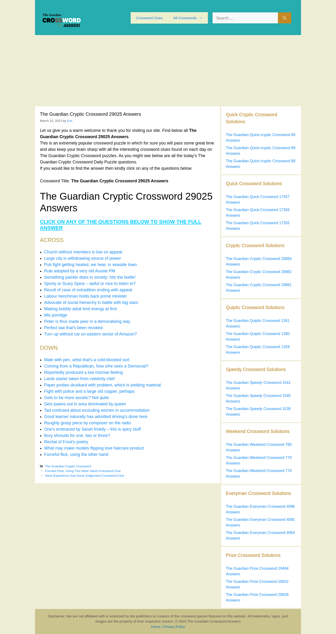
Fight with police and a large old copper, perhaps (89, 391)
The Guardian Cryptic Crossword (68, 466)
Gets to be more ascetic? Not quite (76, 397)
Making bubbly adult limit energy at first (80, 308)
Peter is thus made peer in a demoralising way (87, 321)
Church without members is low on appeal (83, 252)
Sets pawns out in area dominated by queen (85, 404)
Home (155, 627)
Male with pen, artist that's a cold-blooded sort (87, 359)
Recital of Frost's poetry (66, 441)
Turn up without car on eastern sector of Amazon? (90, 334)
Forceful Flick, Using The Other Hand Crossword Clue (83, 471)
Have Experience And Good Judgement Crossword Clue (84, 475)
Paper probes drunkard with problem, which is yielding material (102, 385)
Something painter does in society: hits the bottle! (90, 277)
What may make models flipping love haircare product (94, 448)
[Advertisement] (168, 70)
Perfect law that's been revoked (73, 327)
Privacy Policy (174, 627)
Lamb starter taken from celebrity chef (79, 378)
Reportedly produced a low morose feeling (83, 372)
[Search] (284, 18)
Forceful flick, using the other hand (76, 454)
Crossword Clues (149, 18)
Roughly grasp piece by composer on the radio (87, 423)
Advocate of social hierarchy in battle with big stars (91, 302)
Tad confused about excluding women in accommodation (97, 410)
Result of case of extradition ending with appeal (88, 290)
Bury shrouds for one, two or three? (77, 435)
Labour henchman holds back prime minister (85, 296)
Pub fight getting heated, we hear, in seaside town (90, 264)
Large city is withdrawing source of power (82, 258)
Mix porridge (55, 315)
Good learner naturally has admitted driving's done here (95, 416)
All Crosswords (190, 18)
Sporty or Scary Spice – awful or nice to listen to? (90, 283)
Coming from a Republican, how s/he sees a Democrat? (96, 366)
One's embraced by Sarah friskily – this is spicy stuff (92, 429)
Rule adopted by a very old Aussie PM (79, 271)
